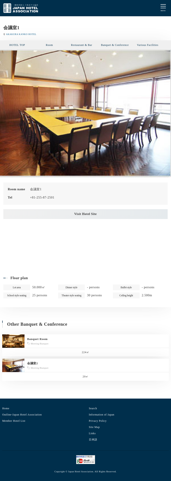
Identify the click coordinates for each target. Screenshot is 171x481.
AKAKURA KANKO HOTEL (21, 34)
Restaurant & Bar (81, 45)
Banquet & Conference (115, 45)
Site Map (94, 427)
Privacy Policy (98, 420)
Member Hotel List (13, 420)
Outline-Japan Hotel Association (22, 414)
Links (92, 433)
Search (93, 408)
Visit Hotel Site (85, 214)
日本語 (93, 439)
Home (5, 408)
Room (49, 45)
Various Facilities (147, 45)
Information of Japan (101, 414)
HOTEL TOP (17, 45)
